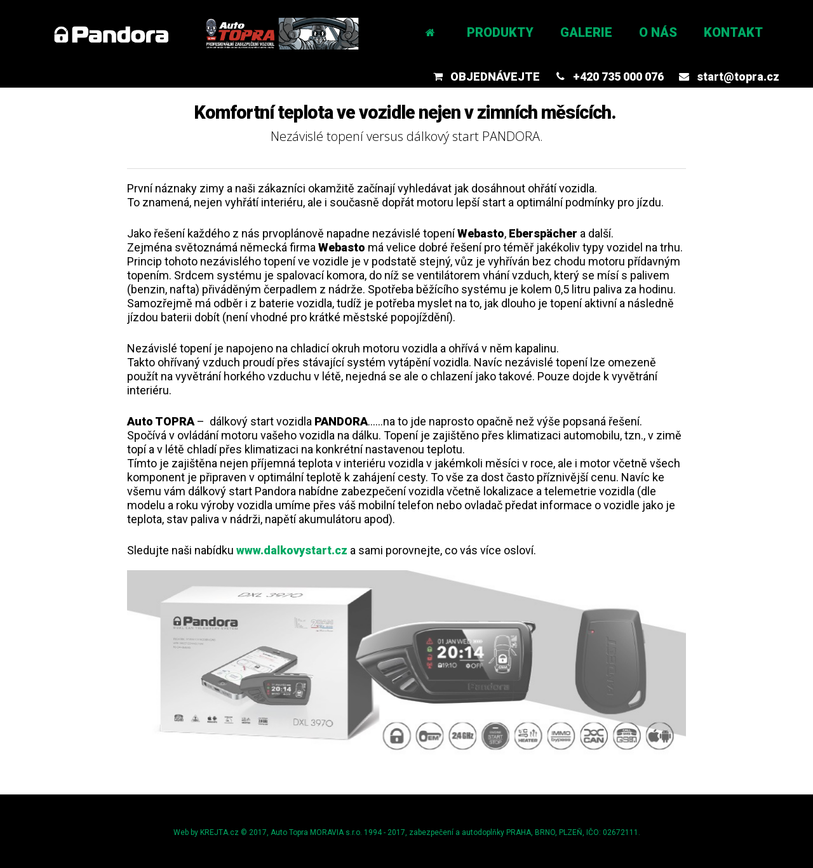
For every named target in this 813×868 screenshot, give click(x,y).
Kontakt (733, 32)
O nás (658, 32)
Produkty (500, 32)
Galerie (586, 32)
